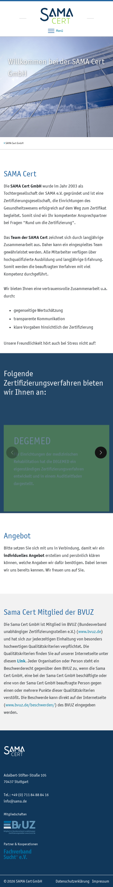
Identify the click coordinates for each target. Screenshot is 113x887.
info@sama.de (15, 801)
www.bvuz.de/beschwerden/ (30, 704)
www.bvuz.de (89, 631)
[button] (101, 457)
